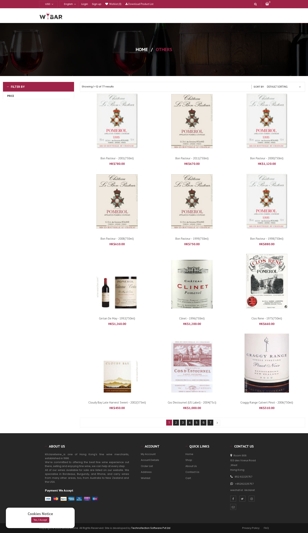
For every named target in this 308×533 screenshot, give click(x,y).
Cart (188, 478)
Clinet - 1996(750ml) (192, 318)
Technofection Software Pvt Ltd (150, 528)
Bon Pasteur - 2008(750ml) (117, 238)
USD (47, 4)
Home (142, 49)
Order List (147, 466)
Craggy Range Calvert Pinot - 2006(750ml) (266, 402)
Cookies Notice (40, 513)
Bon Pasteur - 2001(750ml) (117, 158)
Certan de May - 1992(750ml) (117, 318)
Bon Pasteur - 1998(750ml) (266, 238)
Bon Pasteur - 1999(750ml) (192, 238)
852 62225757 (243, 477)
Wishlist (115, 4)
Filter (39, 131)
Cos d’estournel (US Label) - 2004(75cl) (192, 402)
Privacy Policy (250, 528)
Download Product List (139, 4)
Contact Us (192, 472)
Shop (188, 460)
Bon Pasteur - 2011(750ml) (192, 158)
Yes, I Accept (40, 520)
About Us (191, 466)
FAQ (266, 528)
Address (146, 472)
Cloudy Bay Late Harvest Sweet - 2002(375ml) (117, 402)
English (68, 4)
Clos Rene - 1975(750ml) (266, 318)
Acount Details (150, 460)
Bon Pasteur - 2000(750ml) (266, 158)
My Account (148, 454)
